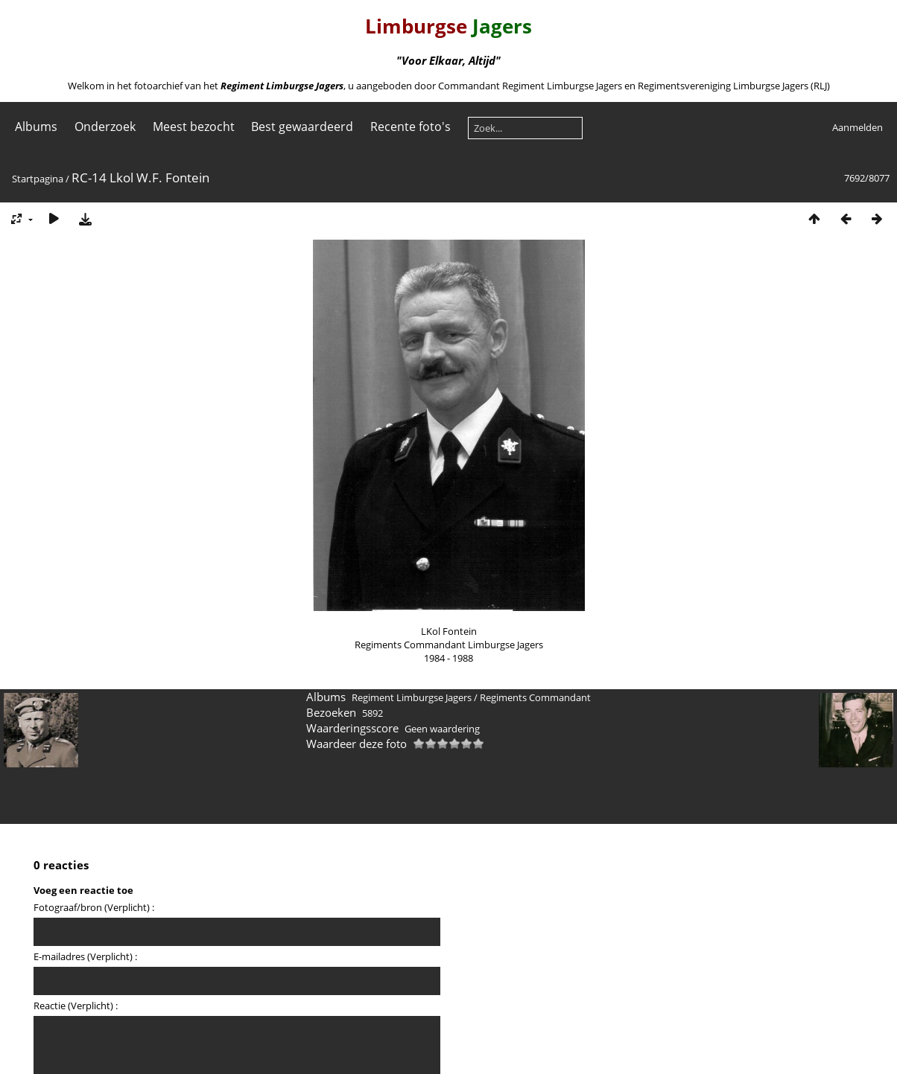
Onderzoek (105, 126)
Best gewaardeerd (302, 126)
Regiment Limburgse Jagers (412, 697)
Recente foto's (410, 126)
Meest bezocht (194, 126)
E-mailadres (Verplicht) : (85, 956)
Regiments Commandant (535, 697)
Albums (36, 126)
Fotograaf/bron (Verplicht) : (94, 907)
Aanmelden (857, 127)
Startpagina (37, 178)
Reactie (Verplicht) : (76, 1005)
